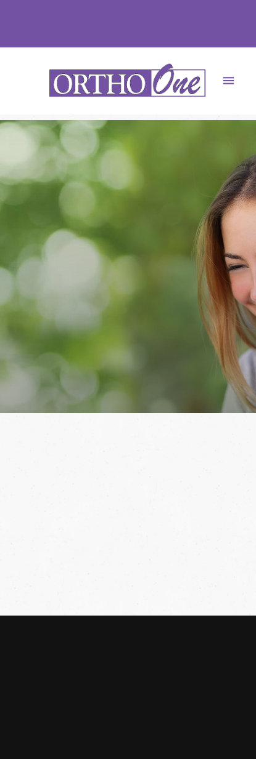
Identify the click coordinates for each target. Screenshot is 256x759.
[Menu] (228, 81)
